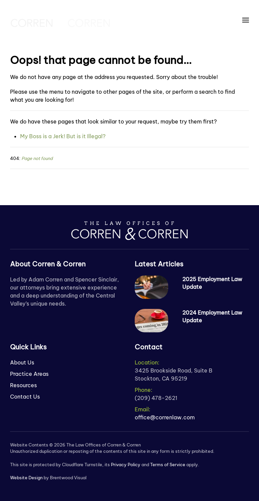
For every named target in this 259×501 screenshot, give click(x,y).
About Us (22, 362)
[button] (245, 20)
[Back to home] (60, 20)
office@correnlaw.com (165, 417)
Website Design (26, 477)
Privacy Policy (125, 464)
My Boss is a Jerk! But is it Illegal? (63, 136)
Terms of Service (167, 464)
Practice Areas (29, 373)
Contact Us (25, 396)
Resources (23, 385)
